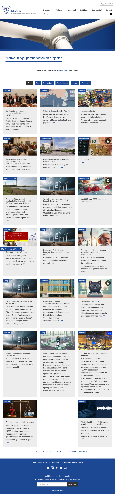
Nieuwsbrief (48, 83)
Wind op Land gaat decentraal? (55, 353)
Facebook (48, 467)
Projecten (86, 83)
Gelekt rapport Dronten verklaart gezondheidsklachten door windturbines (93, 252)
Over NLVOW (97, 10)
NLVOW (19, 8)
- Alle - (29, 83)
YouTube (61, 467)
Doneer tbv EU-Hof (11, 249)
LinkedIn (52, 467)
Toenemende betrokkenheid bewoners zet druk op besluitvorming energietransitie (18, 161)
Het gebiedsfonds (88, 111)
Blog (38, 83)
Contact (109, 10)
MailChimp (77, 479)
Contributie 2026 (87, 159)
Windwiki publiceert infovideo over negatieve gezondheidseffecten (94, 423)
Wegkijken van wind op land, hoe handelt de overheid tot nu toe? (56, 200)
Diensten (47, 10)
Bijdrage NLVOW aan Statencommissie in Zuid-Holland (56, 302)
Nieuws (75, 83)
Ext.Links (83, 10)
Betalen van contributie (90, 301)
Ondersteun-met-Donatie (72, 463)
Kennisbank (71, 10)
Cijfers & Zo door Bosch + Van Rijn (57, 111)
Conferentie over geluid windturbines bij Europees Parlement (16, 113)
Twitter (56, 467)
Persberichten (62, 83)
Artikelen (59, 10)
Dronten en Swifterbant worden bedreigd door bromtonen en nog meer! (56, 252)
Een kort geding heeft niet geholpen (20, 422)
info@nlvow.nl (65, 467)
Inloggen (103, 3)
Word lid (110, 3)
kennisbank (62, 70)
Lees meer (55, 214)
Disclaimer (37, 463)
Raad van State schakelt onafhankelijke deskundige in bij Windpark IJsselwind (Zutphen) (18, 201)
